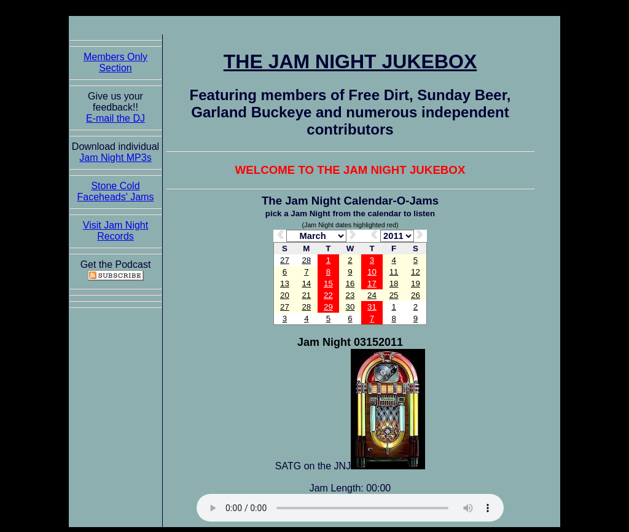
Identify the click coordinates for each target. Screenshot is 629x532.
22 (328, 295)
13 (284, 283)
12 (415, 271)
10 (372, 271)
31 (372, 306)
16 (350, 283)
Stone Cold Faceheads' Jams (115, 191)
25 (394, 295)
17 (372, 283)
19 (415, 283)
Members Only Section (115, 62)
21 (306, 295)
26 (415, 295)
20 (284, 295)
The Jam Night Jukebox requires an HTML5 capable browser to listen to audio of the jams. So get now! (350, 508)
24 (372, 295)
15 (328, 283)
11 (394, 271)
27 (284, 260)
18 (394, 283)
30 (350, 306)
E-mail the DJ (115, 118)
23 (350, 295)
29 (328, 306)
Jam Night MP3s (115, 157)
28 (306, 260)
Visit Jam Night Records (115, 230)
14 (306, 283)
